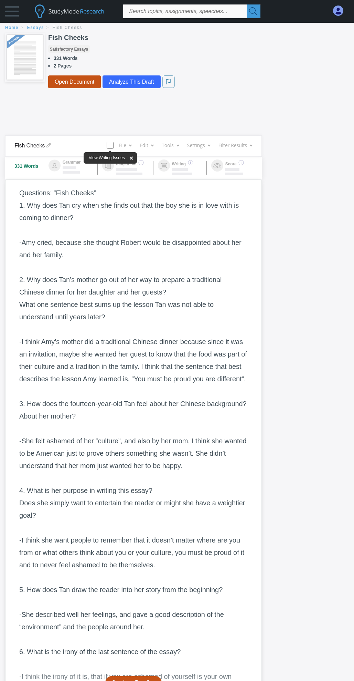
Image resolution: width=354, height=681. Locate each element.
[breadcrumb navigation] (177, 28)
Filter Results (235, 145)
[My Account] (341, 11)
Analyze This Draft (131, 82)
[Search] (253, 11)
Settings (198, 145)
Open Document (74, 82)
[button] (12, 13)
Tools (170, 145)
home (12, 27)
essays (35, 27)
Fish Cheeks (68, 27)
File (125, 145)
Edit (146, 145)
